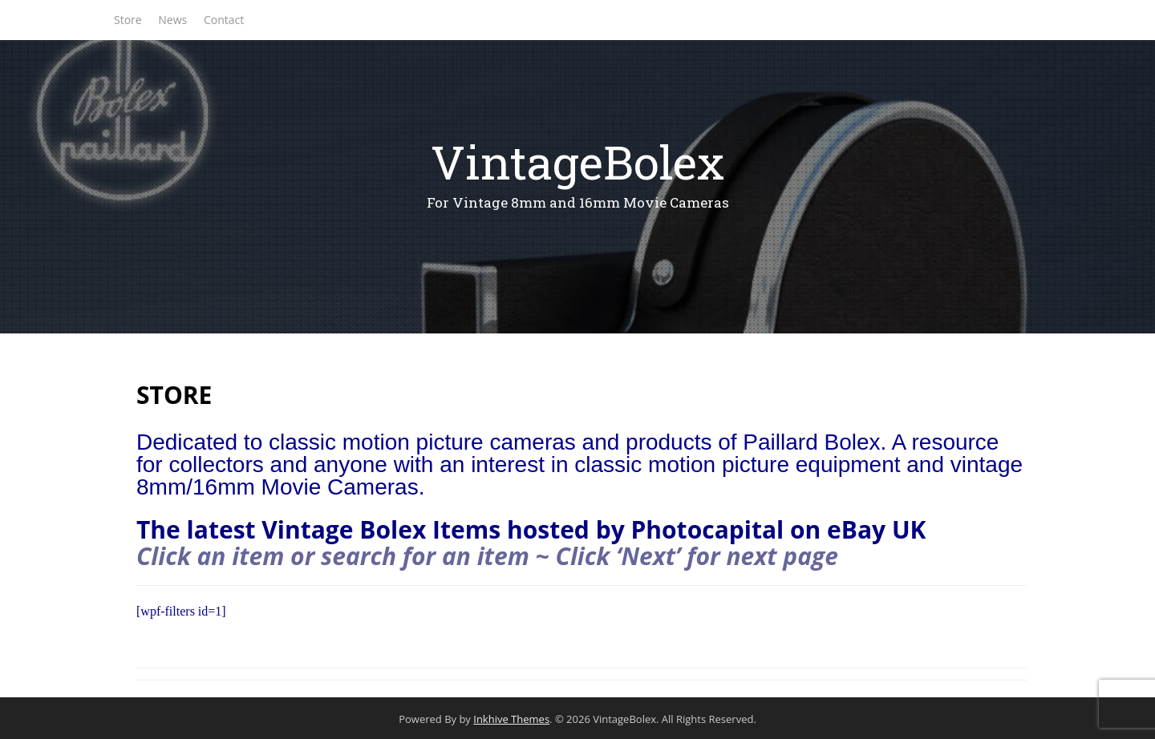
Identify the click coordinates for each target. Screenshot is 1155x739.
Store (128, 19)
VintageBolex (577, 161)
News (172, 19)
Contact (224, 19)
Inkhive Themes (511, 719)
